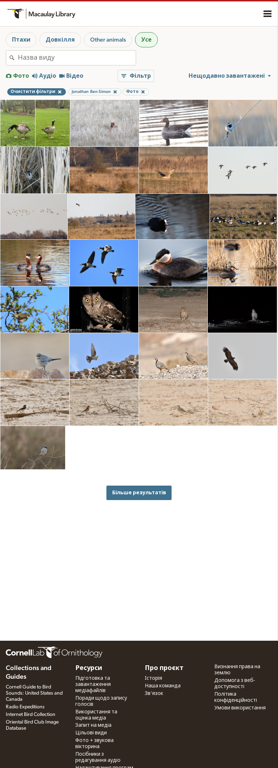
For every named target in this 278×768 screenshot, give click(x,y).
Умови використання (240, 708)
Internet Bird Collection (30, 714)
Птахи (21, 40)
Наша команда (163, 685)
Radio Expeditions (25, 706)
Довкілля (60, 40)
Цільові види (91, 732)
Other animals (108, 40)
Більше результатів (139, 492)
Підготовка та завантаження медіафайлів (93, 684)
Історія (153, 678)
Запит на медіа (93, 725)
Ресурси (88, 668)
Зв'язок (154, 693)
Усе (146, 40)
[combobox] (77, 58)
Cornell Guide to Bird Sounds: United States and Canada (34, 693)
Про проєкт (164, 668)
